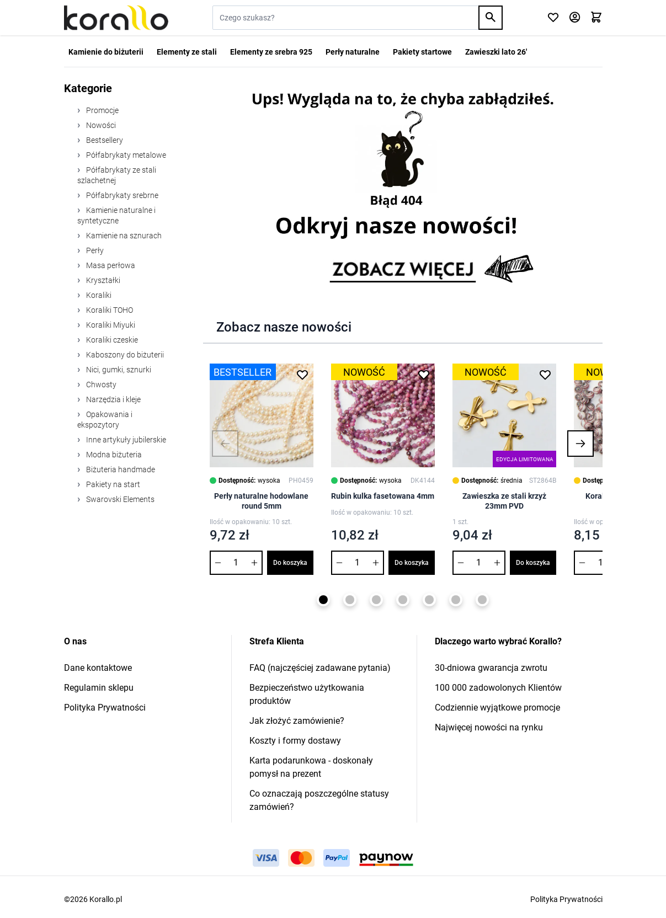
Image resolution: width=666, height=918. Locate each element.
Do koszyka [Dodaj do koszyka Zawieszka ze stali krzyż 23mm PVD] (533, 563)
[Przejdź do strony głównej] (116, 17)
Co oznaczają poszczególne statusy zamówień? (319, 800)
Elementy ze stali (187, 51)
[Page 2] (349, 599)
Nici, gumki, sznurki (117, 369)
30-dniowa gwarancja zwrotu (491, 668)
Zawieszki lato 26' (496, 51)
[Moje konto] (574, 18)
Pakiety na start (112, 484)
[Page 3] (376, 599)
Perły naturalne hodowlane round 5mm (261, 501)
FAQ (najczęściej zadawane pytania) (320, 668)
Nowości (100, 125)
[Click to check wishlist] (553, 18)
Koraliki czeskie (111, 339)
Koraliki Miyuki (109, 325)
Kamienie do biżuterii (105, 51)
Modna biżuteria (113, 454)
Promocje (101, 110)
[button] (225, 443)
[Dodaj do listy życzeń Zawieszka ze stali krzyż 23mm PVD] (545, 374)
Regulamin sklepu (99, 687)
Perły (94, 250)
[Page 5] (429, 599)
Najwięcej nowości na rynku (489, 727)
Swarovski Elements (119, 499)
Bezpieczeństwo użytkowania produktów (306, 694)
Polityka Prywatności (105, 707)
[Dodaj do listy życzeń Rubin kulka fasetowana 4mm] (423, 374)
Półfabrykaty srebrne (121, 195)
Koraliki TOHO (108, 310)
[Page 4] (402, 599)
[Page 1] (323, 599)
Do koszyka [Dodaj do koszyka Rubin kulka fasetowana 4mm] (412, 563)
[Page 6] (455, 599)
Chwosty (100, 384)
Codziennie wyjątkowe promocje (497, 707)
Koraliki (97, 295)
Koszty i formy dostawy (295, 740)
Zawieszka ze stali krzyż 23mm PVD (504, 501)
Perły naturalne (353, 51)
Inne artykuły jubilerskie (125, 439)
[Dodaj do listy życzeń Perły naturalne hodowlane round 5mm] (302, 374)
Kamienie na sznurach (123, 235)
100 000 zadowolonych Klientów (498, 687)
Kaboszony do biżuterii (124, 354)
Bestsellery (103, 140)
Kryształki (102, 280)
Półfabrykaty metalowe (125, 155)
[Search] (490, 18)
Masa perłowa (109, 265)
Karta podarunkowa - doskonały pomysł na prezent (311, 767)
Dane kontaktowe (98, 668)
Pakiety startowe (422, 51)
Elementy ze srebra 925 (271, 51)
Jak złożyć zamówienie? (296, 721)
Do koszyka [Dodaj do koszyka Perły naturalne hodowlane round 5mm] (290, 563)
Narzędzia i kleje (112, 399)
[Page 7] (482, 599)
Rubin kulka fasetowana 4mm (382, 496)
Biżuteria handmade (119, 469)
